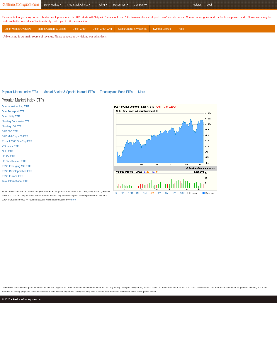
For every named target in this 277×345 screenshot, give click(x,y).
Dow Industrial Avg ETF (15, 106)
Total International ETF (15, 181)
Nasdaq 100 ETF (11, 126)
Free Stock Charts (79, 4)
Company (140, 4)
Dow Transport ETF (13, 111)
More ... (143, 92)
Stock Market (52, 4)
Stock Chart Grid (102, 28)
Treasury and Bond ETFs (116, 92)
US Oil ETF (8, 156)
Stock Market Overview (18, 28)
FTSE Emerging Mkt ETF (16, 166)
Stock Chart (79, 28)
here (73, 199)
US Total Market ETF (14, 161)
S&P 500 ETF (10, 131)
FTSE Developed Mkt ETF (17, 171)
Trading (101, 4)
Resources (120, 4)
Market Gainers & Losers (52, 28)
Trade (180, 28)
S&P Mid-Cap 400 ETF (15, 136)
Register (196, 4)
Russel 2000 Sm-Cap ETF (17, 141)
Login (210, 4)
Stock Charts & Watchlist (132, 28)
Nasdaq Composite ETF (15, 121)
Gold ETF (7, 151)
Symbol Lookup (162, 28)
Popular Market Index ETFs (20, 92)
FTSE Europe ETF (12, 176)
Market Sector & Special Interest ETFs (69, 92)
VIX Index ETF (10, 146)
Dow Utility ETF (11, 116)
